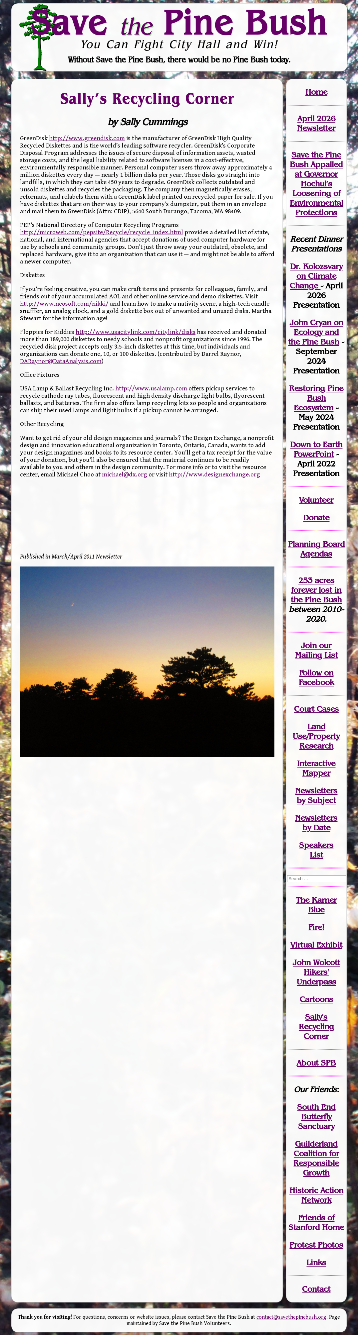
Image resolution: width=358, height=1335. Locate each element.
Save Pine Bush (179, 22)
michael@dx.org (124, 474)
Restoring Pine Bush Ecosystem (316, 397)
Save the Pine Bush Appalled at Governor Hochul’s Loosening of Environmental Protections (316, 183)
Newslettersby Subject (316, 795)
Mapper (316, 773)
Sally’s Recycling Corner (147, 98)
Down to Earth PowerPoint (316, 449)
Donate (316, 517)
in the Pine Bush (316, 594)
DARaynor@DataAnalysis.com (61, 361)
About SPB (316, 1063)
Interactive (316, 763)
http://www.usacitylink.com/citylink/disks (135, 332)
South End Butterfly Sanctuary (316, 1116)
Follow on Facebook (316, 677)
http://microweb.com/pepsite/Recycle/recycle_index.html (101, 232)
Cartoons (316, 999)
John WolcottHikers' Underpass (316, 972)
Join (309, 645)
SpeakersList (316, 850)
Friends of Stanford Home (316, 1222)
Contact (316, 1289)
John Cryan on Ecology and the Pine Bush (315, 332)
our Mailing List (316, 650)
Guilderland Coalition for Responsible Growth (316, 1158)
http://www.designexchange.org (214, 474)
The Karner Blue (316, 904)
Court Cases (316, 709)
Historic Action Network (316, 1195)
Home (316, 92)
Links (316, 1262)
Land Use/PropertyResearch (316, 736)
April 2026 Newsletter (316, 123)
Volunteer (316, 500)
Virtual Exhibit (316, 945)
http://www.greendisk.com (87, 138)
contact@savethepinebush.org (291, 1317)
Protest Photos (316, 1245)
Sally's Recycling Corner (316, 1026)
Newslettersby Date (316, 822)
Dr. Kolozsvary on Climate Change (316, 275)
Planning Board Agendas (316, 549)
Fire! (316, 927)
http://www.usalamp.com (151, 388)
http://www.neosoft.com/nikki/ (64, 303)
